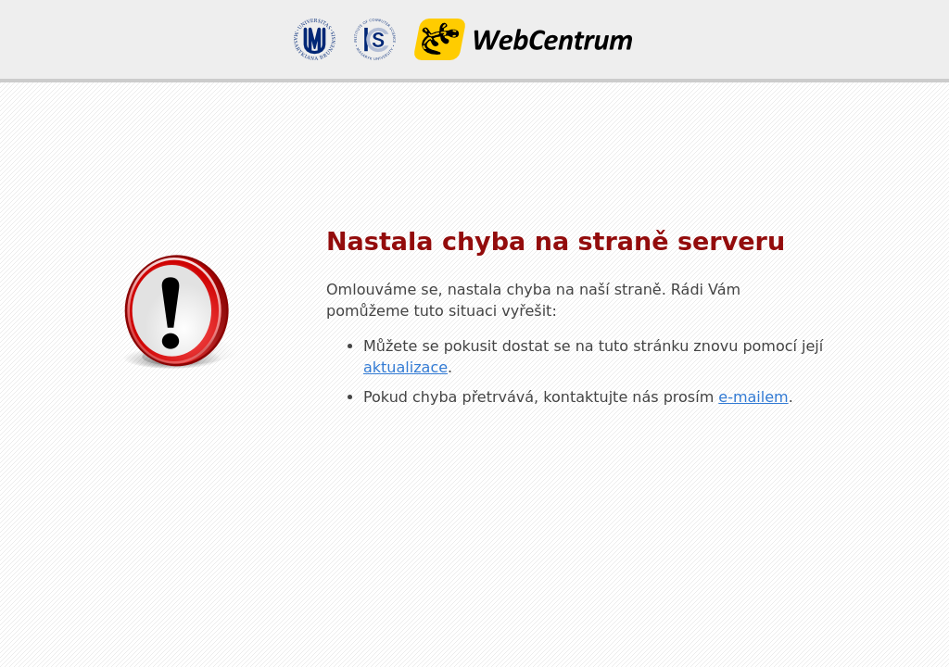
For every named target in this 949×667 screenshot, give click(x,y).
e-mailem (753, 397)
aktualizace (405, 367)
